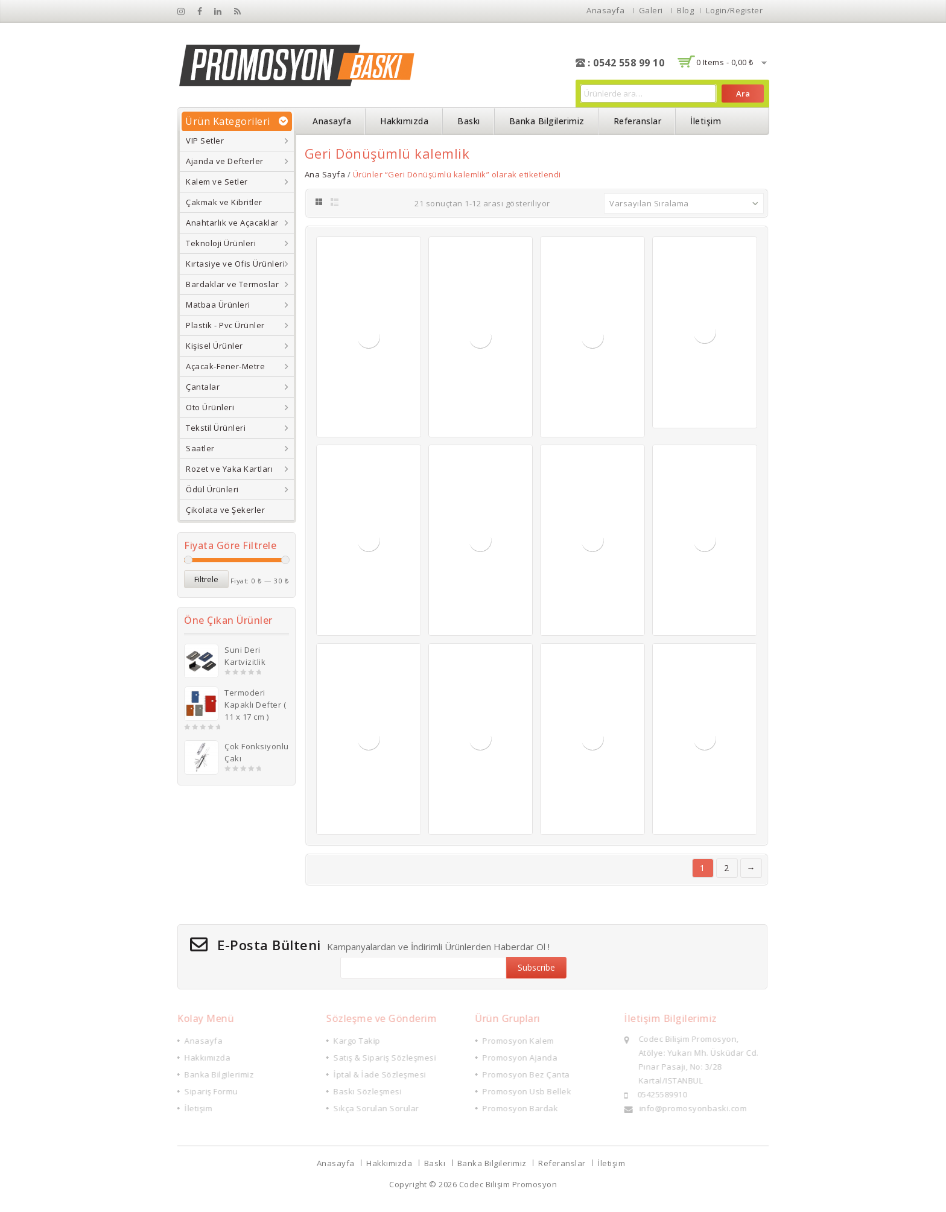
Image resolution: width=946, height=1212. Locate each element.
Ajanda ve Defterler (225, 161)
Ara (743, 93)
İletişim (705, 121)
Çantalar (203, 386)
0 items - (725, 62)
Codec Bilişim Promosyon (508, 1184)
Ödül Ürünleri (212, 489)
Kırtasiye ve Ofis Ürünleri (235, 263)
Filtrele (206, 579)
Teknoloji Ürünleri (221, 243)
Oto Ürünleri (210, 407)
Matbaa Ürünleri (218, 304)
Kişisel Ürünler (214, 345)
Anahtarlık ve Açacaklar (232, 222)
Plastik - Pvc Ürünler (225, 325)
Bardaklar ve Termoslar (232, 284)
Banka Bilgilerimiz (547, 121)
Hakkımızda (404, 121)
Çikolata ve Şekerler (225, 509)
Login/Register (734, 10)
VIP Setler (205, 140)
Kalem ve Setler (217, 181)
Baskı (468, 121)
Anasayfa (605, 10)
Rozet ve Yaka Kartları (229, 468)
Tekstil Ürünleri (216, 427)
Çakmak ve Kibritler (224, 202)
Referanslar (638, 121)
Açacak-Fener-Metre (225, 366)
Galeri (651, 10)
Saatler (200, 448)
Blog (685, 10)
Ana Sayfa (325, 174)
